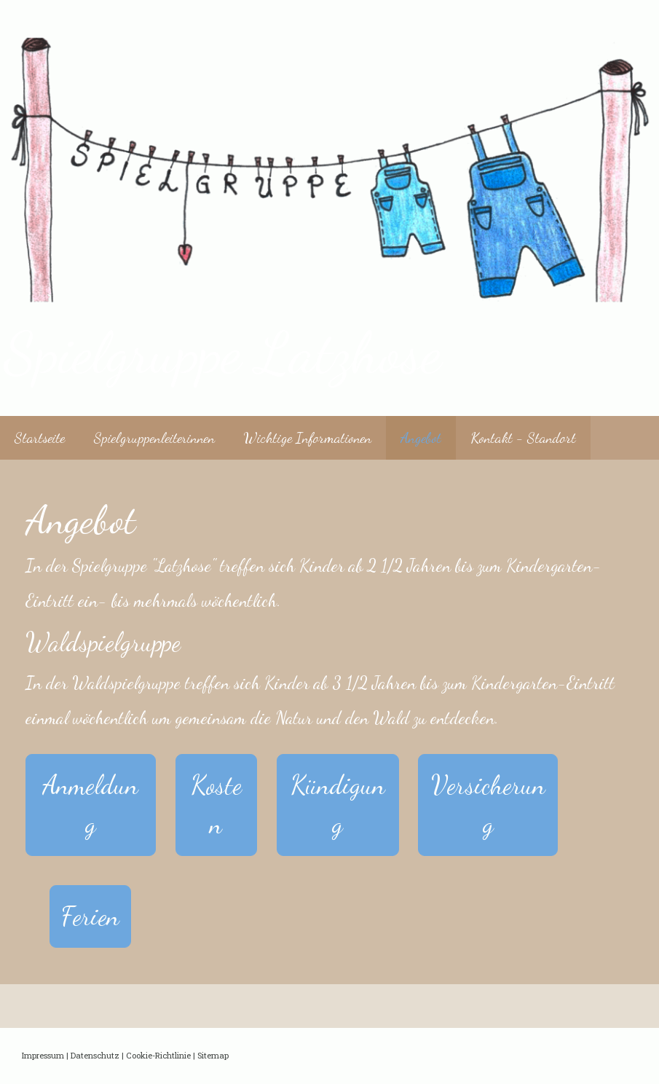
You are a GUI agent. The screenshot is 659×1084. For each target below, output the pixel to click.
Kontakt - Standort (523, 438)
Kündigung (338, 804)
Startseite (40, 438)
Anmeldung (90, 804)
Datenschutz (95, 1055)
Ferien (90, 916)
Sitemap (213, 1055)
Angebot (420, 438)
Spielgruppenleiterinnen (154, 438)
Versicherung (488, 804)
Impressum (43, 1055)
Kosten (216, 804)
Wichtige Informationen (307, 438)
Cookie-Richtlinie (158, 1055)
